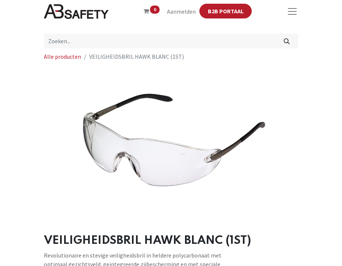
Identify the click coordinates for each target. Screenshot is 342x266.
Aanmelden (181, 11)
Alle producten (62, 56)
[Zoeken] (287, 41)
